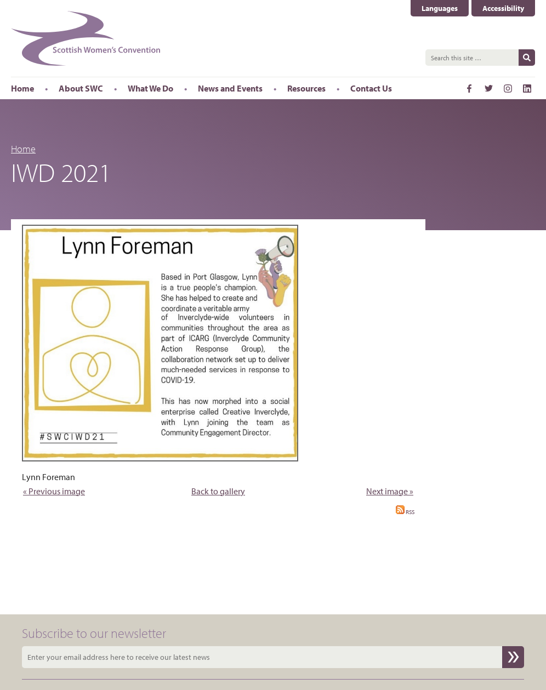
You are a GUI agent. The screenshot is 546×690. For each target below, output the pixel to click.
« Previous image (54, 491)
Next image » (389, 491)
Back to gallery (218, 491)
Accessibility (503, 8)
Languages (440, 8)
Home (23, 148)
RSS (405, 512)
